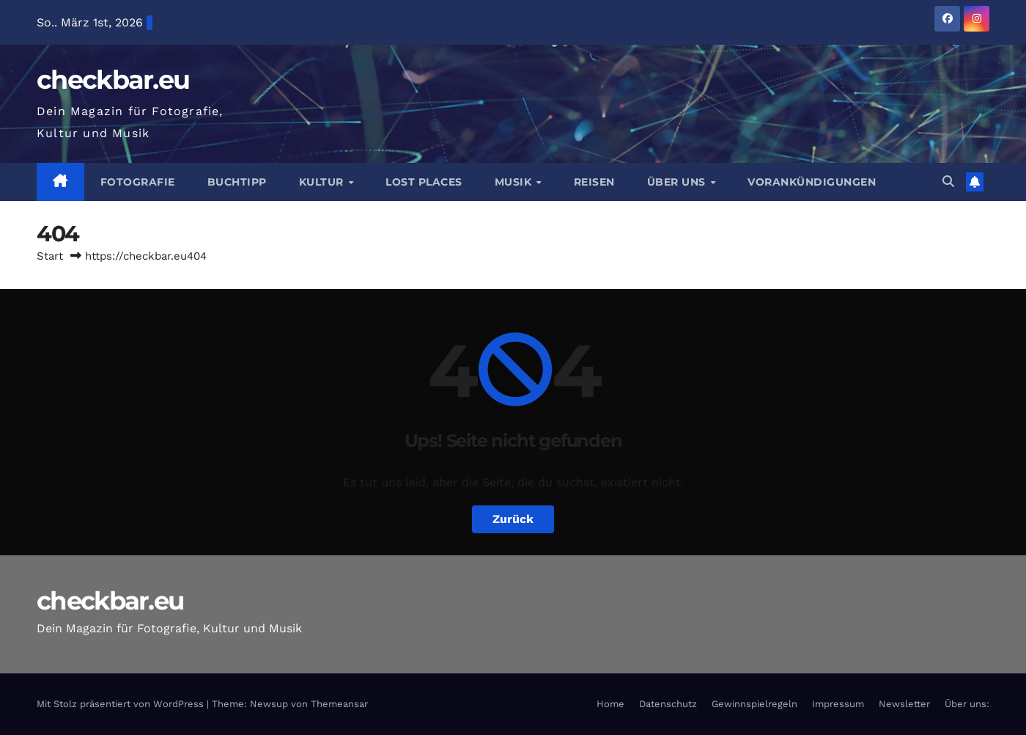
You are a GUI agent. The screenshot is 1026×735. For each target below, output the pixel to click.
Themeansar (339, 703)
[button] (948, 182)
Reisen (594, 182)
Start (50, 256)
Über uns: (967, 703)
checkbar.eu (113, 79)
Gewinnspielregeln (754, 703)
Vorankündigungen (812, 182)
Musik (515, 182)
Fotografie (137, 182)
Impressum (838, 703)
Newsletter (904, 703)
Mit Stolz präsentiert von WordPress (122, 703)
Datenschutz (668, 703)
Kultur (323, 182)
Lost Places (423, 182)
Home (610, 703)
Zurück (513, 519)
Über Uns (678, 182)
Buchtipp (237, 182)
